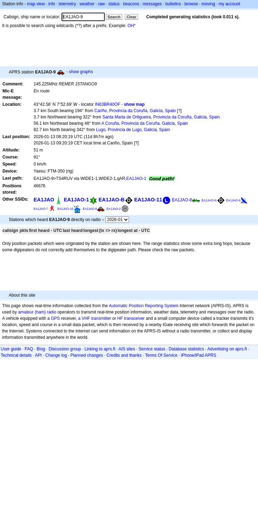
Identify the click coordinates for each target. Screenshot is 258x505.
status (114, 3)
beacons (131, 3)
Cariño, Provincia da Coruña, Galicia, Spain (135, 110)
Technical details (16, 355)
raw (101, 3)
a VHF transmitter (94, 318)
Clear (131, 17)
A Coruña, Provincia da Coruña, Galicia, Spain (145, 123)
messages (152, 3)
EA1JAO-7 (41, 209)
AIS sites (126, 349)
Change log (56, 355)
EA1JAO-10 (65, 209)
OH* (132, 25)
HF (120, 318)
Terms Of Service (161, 355)
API (38, 355)
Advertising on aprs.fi (227, 349)
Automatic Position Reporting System (143, 305)
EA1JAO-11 (148, 199)
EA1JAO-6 (233, 200)
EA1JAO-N (209, 200)
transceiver (134, 318)
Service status (151, 349)
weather (87, 3)
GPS (55, 318)
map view (36, 3)
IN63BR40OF (107, 104)
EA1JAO (44, 199)
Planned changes (86, 355)
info (51, 3)
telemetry (67, 3)
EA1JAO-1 (136, 178)
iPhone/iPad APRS (198, 355)
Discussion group (65, 349)
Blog (41, 349)
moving (208, 3)
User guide (11, 349)
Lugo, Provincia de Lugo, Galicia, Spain (133, 129)
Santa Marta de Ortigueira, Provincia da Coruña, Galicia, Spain (161, 117)
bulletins (173, 3)
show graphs (81, 71)
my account (229, 3)
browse (191, 3)
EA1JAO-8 (182, 200)
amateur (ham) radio (37, 312)
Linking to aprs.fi (99, 349)
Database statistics (186, 349)
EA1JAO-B (111, 199)
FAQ (29, 349)
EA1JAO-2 (114, 209)
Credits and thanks (124, 355)
